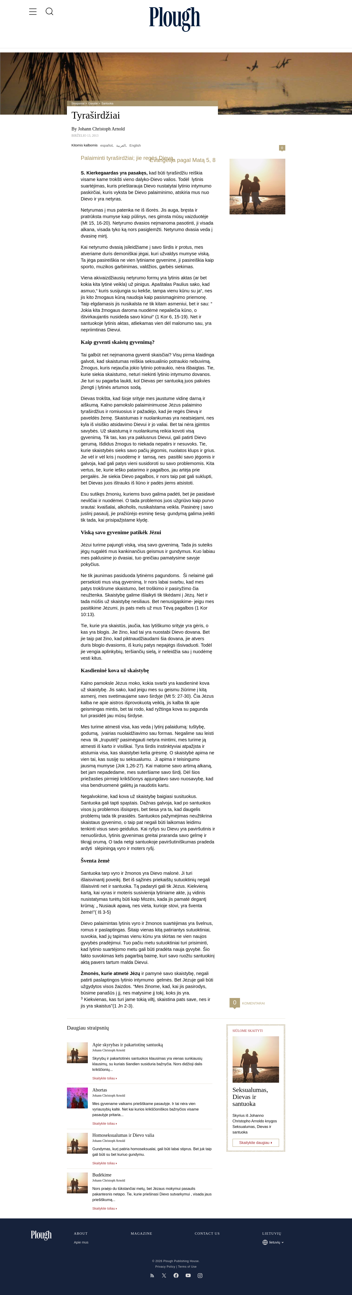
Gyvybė (93, 103)
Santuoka (107, 103)
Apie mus (81, 1242)
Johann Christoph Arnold (101, 128)
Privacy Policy (165, 1266)
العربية (121, 145)
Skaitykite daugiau (254, 1143)
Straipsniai (78, 103)
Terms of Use (187, 1266)
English (135, 145)
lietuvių (272, 1242)
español (106, 145)
